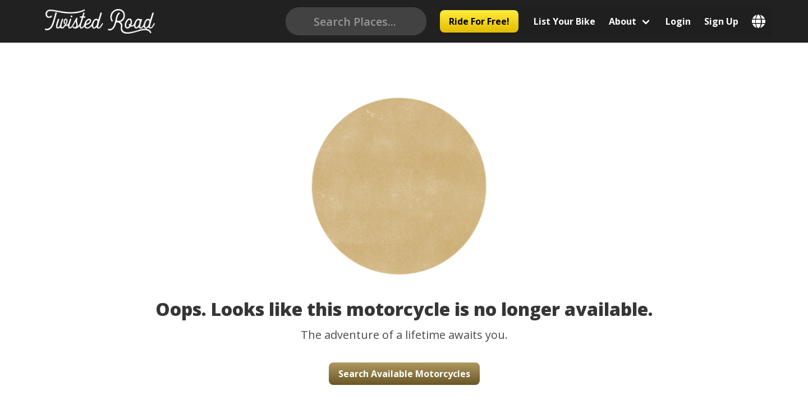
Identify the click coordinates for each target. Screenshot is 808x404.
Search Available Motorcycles (404, 374)
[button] (404, 170)
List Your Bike (573, 21)
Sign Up (730, 21)
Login (687, 21)
